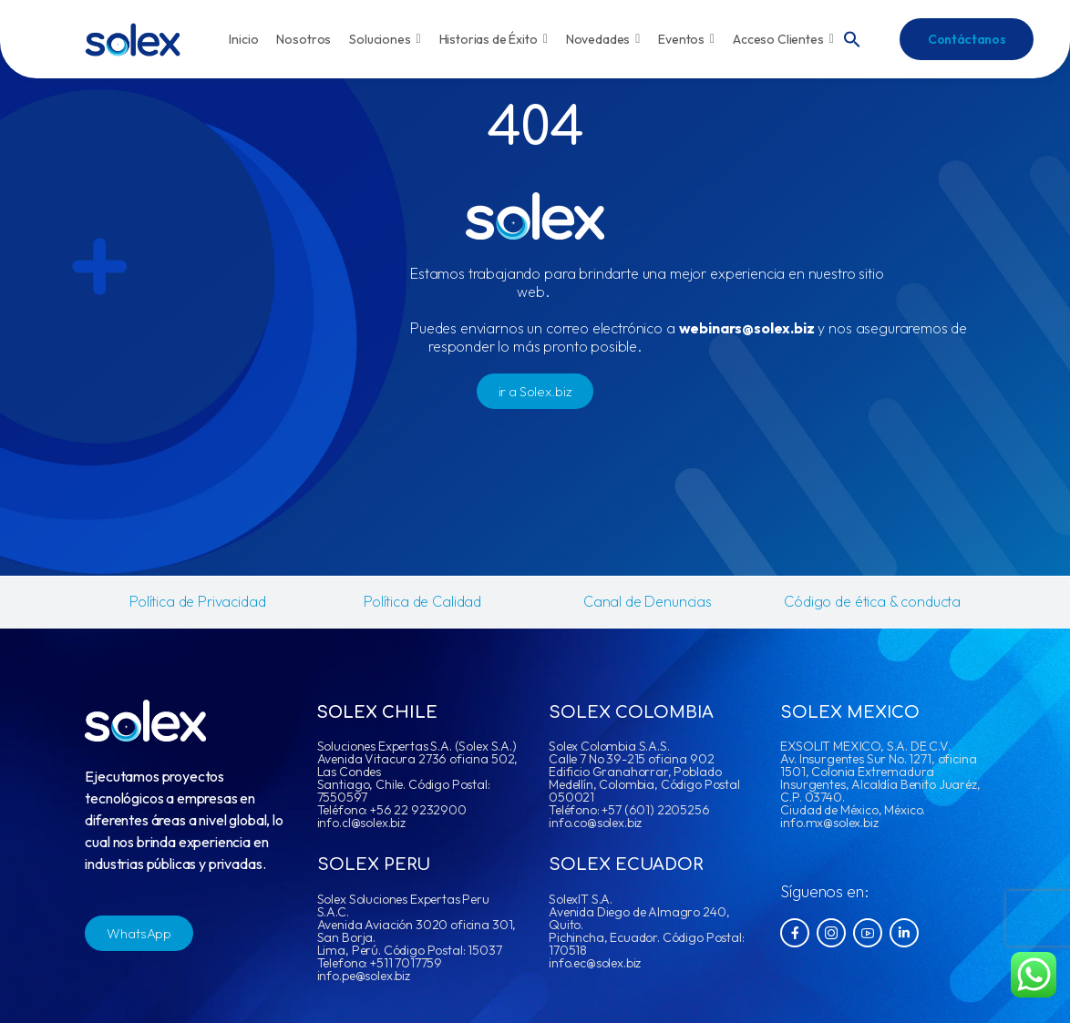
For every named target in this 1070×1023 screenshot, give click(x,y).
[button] (852, 37)
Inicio (243, 39)
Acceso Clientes (783, 39)
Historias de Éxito (493, 39)
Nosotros (303, 39)
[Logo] (132, 39)
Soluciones (384, 39)
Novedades (603, 39)
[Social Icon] (794, 932)
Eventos (686, 39)
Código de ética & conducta (872, 601)
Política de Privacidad (197, 601)
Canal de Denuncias (647, 601)
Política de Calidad (422, 601)
